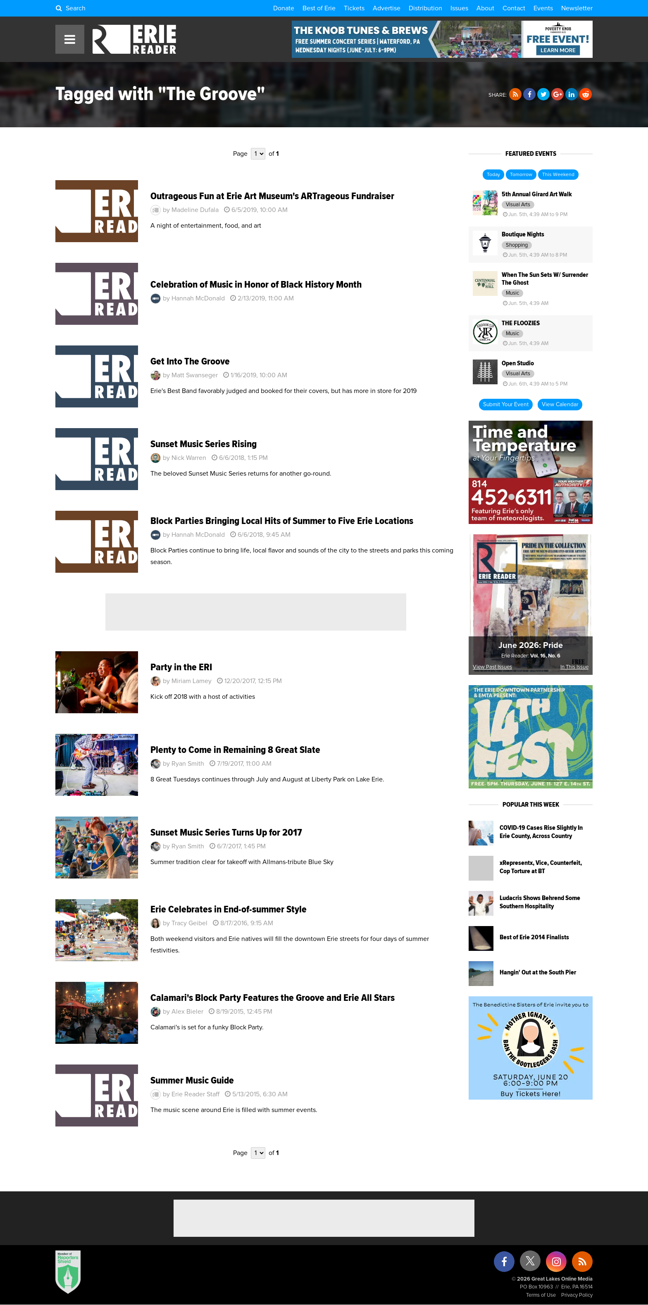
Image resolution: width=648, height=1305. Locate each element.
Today (493, 174)
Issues (459, 8)
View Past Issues (492, 667)
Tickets (354, 8)
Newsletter (577, 8)
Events (543, 8)
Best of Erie (319, 8)
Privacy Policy (577, 1295)
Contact (514, 8)
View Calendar (560, 404)
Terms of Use (541, 1295)
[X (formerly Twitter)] (530, 1264)
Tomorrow (521, 174)
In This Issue (574, 667)
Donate (283, 8)
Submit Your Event (506, 404)
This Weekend (558, 174)
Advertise (386, 8)
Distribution (425, 8)
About (485, 8)
